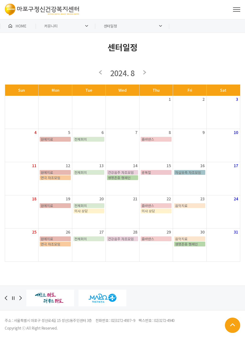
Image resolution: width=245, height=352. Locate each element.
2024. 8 (122, 72)
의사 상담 (81, 210)
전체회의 (80, 139)
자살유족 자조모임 (188, 172)
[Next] (20, 298)
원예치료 (47, 139)
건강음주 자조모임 (121, 172)
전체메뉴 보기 (236, 9)
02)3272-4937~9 (123, 320)
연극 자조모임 (50, 177)
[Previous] (6, 298)
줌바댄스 (148, 139)
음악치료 (181, 205)
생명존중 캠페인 (119, 177)
